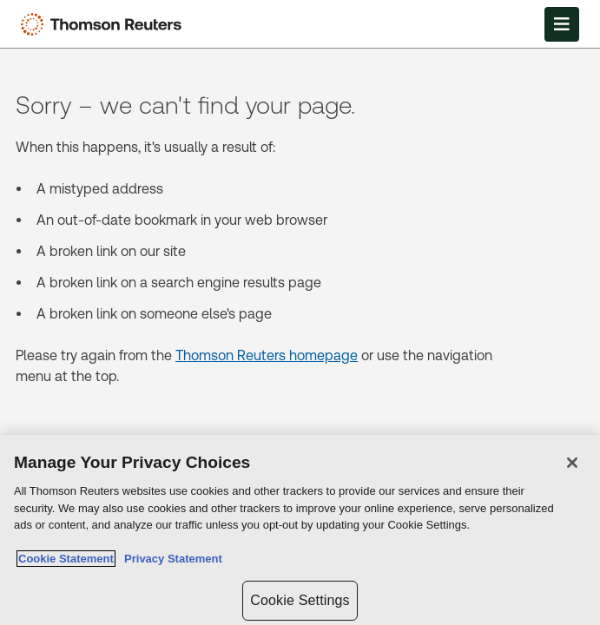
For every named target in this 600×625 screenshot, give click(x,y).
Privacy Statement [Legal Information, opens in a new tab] (170, 558)
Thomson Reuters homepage (266, 355)
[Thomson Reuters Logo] (105, 24)
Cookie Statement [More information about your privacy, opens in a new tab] (66, 558)
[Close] (572, 463)
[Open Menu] (561, 24)
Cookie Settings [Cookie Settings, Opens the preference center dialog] (299, 600)
